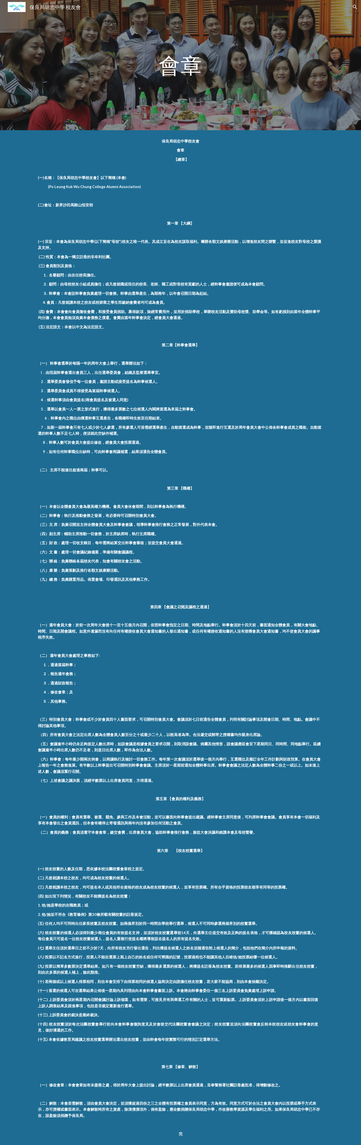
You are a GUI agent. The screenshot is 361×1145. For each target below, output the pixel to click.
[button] (355, 7)
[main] (180, 65)
